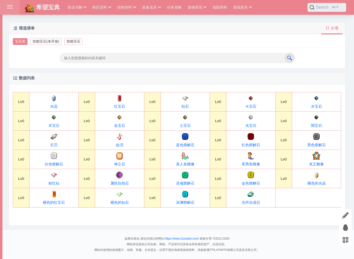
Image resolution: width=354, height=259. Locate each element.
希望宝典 (42, 7)
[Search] (327, 7)
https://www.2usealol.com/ (182, 238)
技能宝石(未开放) (46, 41)
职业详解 (77, 7)
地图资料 (219, 7)
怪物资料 (126, 7)
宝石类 (20, 41)
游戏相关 (242, 7)
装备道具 (151, 7)
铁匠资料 (101, 7)
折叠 (332, 28)
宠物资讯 (197, 7)
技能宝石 (73, 41)
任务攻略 (174, 7)
